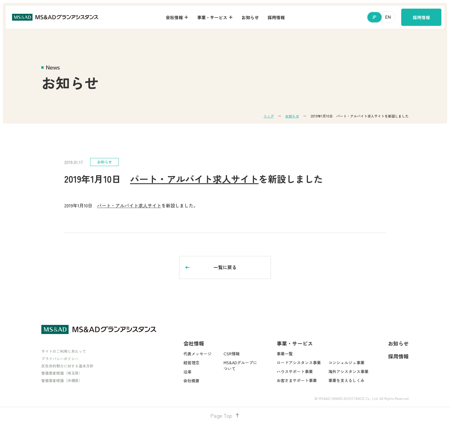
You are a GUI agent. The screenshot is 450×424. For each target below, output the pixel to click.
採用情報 (421, 17)
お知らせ (292, 115)
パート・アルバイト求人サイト (194, 178)
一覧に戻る (225, 267)
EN (388, 17)
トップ (268, 115)
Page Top (225, 415)
